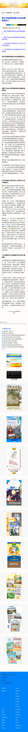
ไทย (17, 720)
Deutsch (18, 696)
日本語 (3, 722)
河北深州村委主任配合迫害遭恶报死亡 (13, 339)
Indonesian (4, 717)
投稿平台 (4, 680)
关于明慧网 (4, 677)
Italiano (3, 720)
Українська (18, 725)
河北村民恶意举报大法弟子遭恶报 (11, 337)
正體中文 (4, 688)
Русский (18, 712)
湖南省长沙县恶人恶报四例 (10, 341)
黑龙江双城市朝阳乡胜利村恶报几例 (12, 345)
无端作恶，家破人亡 (8, 331)
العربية (17, 688)
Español (18, 701)
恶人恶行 (16, 13)
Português (18, 709)
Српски (17, 717)
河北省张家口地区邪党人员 (12, 43)
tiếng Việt (18, 728)
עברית (3, 709)
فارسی (17, 704)
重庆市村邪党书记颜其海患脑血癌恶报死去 (14, 335)
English (17, 698)
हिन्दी (3, 712)
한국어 (3, 725)
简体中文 (4, 691)
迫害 (21, 43)
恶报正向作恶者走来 (8, 333)
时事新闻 (9, 13)
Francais (18, 706)
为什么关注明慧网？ (7, 683)
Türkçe (17, 722)
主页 (2, 13)
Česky (17, 693)
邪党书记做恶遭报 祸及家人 (10, 343)
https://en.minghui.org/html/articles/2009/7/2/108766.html (13, 323)
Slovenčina (18, 714)
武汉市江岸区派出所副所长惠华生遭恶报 (13, 347)
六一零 (15, 188)
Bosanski (18, 691)
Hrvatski (4, 714)
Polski (3, 728)
